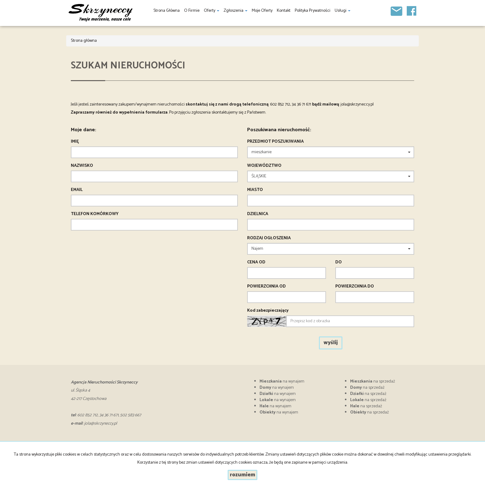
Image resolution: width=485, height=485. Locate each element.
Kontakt (283, 10)
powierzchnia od (266, 287)
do (338, 262)
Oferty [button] (211, 10)
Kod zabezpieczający (268, 311)
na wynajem (282, 381)
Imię (75, 142)
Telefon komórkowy (94, 214)
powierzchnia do (354, 287)
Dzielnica (257, 214)
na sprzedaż (372, 381)
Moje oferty (262, 10)
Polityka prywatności (312, 10)
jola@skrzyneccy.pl (357, 104)
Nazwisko (82, 166)
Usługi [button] (342, 10)
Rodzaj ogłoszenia (269, 238)
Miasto (255, 190)
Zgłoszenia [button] (235, 10)
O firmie (192, 10)
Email (77, 190)
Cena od (256, 262)
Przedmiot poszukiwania (275, 142)
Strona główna (166, 10)
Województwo (264, 166)
